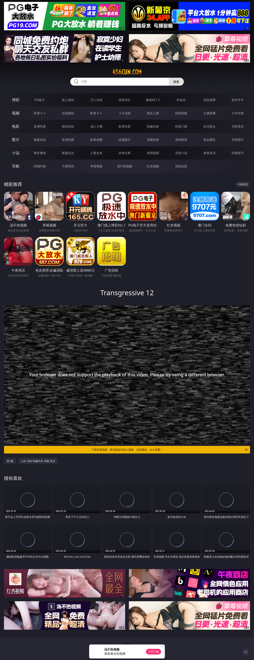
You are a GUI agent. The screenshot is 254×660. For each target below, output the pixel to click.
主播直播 (209, 113)
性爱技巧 (238, 153)
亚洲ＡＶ (40, 113)
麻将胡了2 (153, 100)
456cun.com (127, 72)
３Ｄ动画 (124, 113)
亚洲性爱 (40, 126)
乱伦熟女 (209, 126)
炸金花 (181, 100)
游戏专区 (124, 100)
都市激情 (40, 153)
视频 (15, 113)
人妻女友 (96, 153)
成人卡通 (96, 126)
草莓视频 (96, 166)
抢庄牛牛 (238, 100)
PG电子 (40, 100)
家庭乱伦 (68, 153)
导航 (15, 166)
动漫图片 (124, 140)
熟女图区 (209, 140)
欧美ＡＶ (96, 113)
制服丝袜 (153, 126)
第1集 (10, 461)
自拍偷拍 (68, 113)
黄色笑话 (209, 153)
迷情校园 (153, 153)
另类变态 (238, 126)
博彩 (15, 99)
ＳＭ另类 (238, 113)
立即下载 (153, 651)
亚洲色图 (68, 140)
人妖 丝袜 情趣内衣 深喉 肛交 (38, 461)
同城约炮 (40, 166)
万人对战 (96, 100)
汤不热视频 (124, 166)
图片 (15, 139)
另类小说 (181, 153)
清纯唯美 (181, 140)
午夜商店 (68, 166)
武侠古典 (124, 153)
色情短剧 (181, 166)
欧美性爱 (124, 126)
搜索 (176, 82)
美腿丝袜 (153, 140)
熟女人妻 (153, 113)
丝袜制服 (181, 113)
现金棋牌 (209, 100)
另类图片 (238, 140)
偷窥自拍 (40, 140)
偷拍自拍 (68, 126)
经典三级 (181, 126)
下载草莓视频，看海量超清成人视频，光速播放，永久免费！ (169, 449)
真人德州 (68, 100)
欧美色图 (96, 140)
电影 (15, 126)
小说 (15, 152)
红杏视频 (153, 166)
